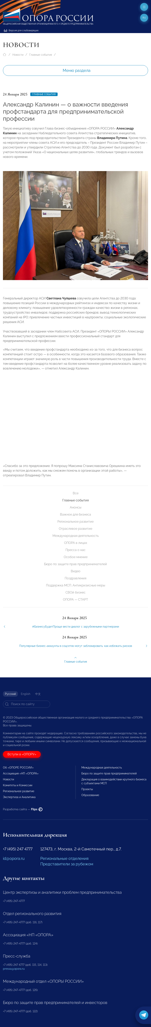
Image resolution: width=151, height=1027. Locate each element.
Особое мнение (75, 557)
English (25, 693)
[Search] (26, 704)
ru (144, 17)
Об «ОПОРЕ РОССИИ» (18, 767)
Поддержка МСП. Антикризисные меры (75, 585)
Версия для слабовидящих (21, 30)
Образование (90, 795)
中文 (38, 693)
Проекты (87, 789)
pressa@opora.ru (14, 968)
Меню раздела (76, 70)
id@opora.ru (14, 858)
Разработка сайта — (22, 809)
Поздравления (75, 578)
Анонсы (75, 507)
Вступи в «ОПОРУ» (21, 754)
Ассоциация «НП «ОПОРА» (21, 773)
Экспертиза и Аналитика (19, 797)
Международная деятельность (75, 536)
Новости (17, 54)
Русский (10, 693)
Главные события (40, 54)
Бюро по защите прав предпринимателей (75, 564)
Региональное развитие (75, 521)
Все (75, 493)
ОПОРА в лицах (75, 543)
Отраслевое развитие (75, 529)
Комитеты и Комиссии (17, 785)
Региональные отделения (64, 858)
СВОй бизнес (75, 592)
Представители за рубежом (66, 864)
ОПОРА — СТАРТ (75, 599)
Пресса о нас (75, 550)
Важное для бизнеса (75, 514)
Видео (75, 571)
